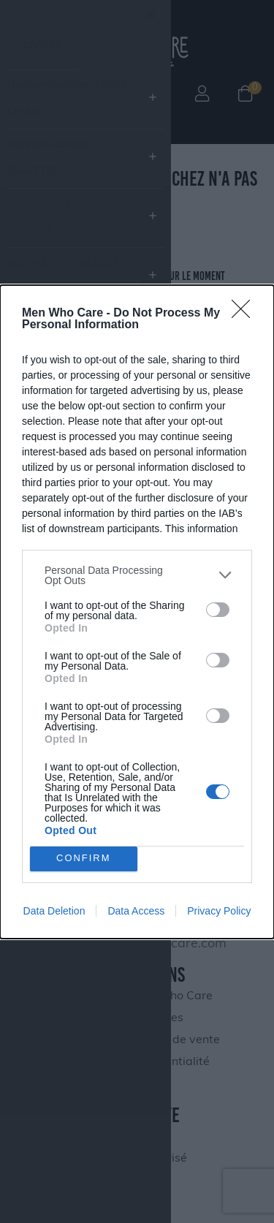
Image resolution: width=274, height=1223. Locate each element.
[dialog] (137, 612)
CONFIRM (83, 858)
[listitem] (137, 575)
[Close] (245, 313)
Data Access (135, 911)
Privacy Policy (219, 911)
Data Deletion (54, 911)
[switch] (217, 609)
